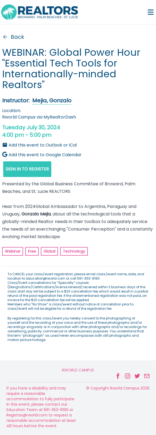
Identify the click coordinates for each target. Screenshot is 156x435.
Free (32, 251)
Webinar (12, 251)
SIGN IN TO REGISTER (27, 169)
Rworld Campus (78, 370)
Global (49, 251)
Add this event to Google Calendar (42, 155)
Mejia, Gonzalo (51, 100)
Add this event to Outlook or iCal (39, 145)
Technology (74, 251)
